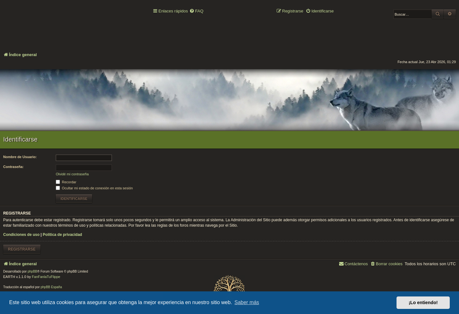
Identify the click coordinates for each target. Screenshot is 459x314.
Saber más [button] (247, 302)
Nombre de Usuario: (20, 157)
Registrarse (22, 249)
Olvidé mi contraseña (72, 174)
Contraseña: (13, 167)
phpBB (32, 271)
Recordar (66, 182)
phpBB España (51, 287)
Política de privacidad (62, 234)
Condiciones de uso (21, 234)
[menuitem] (196, 11)
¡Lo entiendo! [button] (423, 302)
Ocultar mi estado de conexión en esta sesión (94, 188)
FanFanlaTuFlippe (46, 277)
